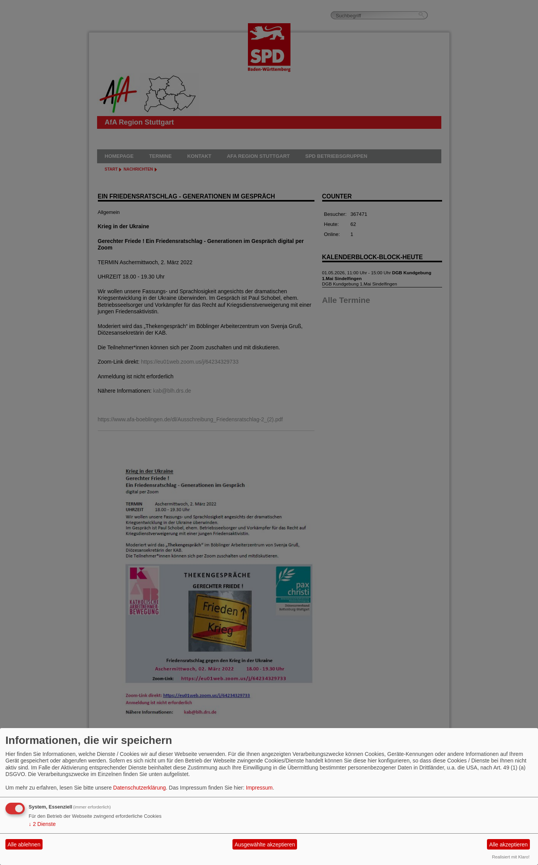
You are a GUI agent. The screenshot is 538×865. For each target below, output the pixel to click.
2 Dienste (42, 824)
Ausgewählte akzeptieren (264, 844)
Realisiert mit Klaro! (510, 857)
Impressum (259, 788)
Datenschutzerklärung (139, 788)
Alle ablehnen (24, 844)
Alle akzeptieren (508, 844)
